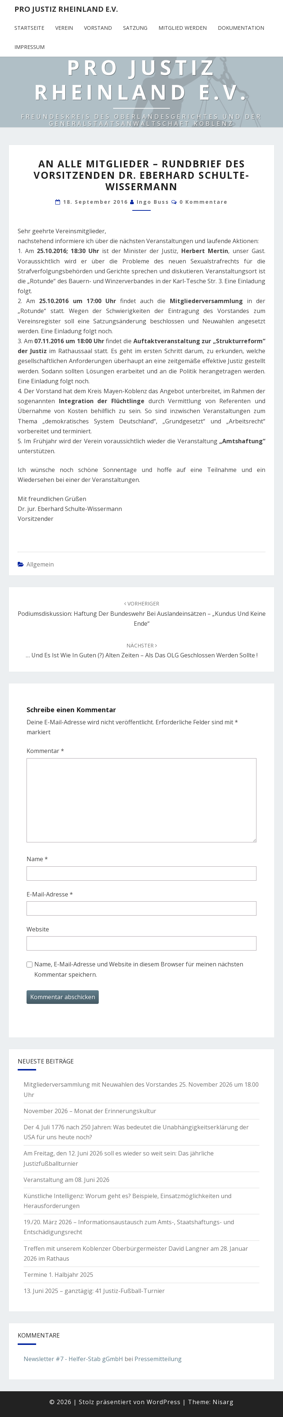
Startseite (29, 27)
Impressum (29, 46)
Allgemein (40, 564)
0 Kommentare (203, 201)
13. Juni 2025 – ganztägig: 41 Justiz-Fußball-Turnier (94, 1291)
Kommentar (45, 751)
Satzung (135, 27)
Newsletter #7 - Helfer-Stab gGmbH (73, 1359)
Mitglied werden (182, 27)
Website (38, 929)
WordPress (164, 1402)
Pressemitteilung (158, 1359)
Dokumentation (241, 27)
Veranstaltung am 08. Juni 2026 (66, 1180)
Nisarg (223, 1402)
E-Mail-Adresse (50, 894)
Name (37, 859)
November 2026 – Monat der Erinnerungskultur (90, 1111)
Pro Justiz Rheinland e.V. (66, 9)
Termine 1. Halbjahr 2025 (58, 1275)
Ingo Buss (153, 201)
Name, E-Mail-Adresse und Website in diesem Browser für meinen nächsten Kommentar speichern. (138, 969)
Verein (64, 27)
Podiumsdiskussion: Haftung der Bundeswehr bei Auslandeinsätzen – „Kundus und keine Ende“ (142, 613)
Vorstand (98, 27)
